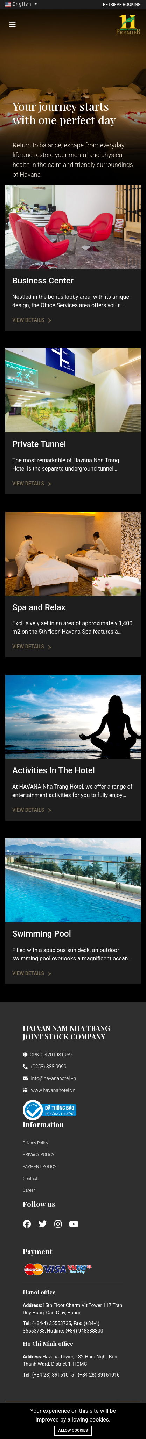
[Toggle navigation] (12, 24)
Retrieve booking (122, 4)
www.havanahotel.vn (49, 1090)
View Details (32, 320)
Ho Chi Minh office (48, 1343)
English (19, 4)
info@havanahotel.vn (49, 1078)
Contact (30, 1178)
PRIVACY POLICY (39, 1154)
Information (43, 1124)
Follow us (39, 1204)
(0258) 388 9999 (45, 1066)
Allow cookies (73, 1430)
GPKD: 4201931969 (47, 1054)
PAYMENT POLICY (39, 1166)
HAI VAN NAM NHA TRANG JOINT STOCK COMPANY (66, 1032)
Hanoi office (39, 1292)
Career (29, 1190)
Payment (38, 1251)
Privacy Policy (35, 1143)
